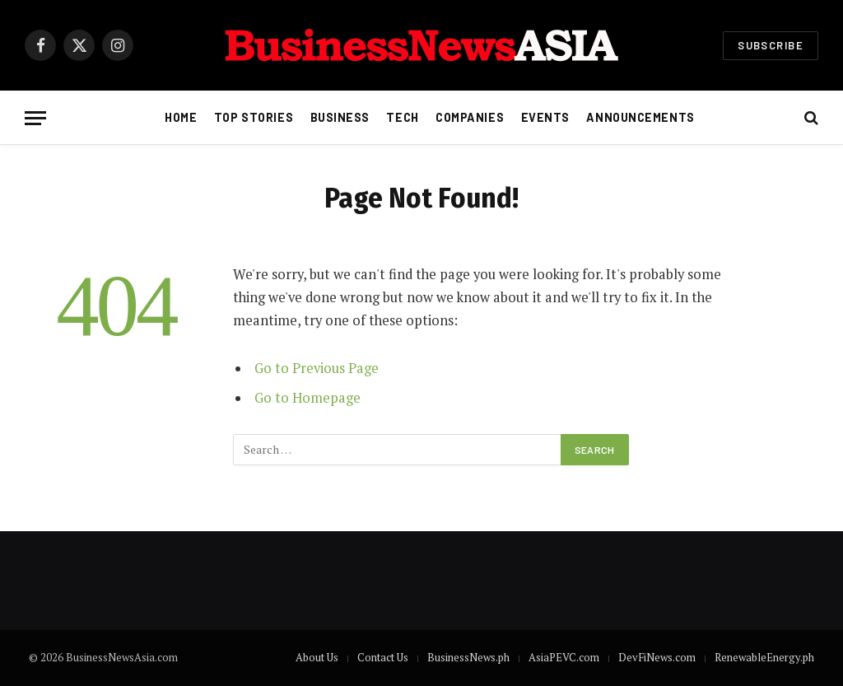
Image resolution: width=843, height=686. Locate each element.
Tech (402, 117)
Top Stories (253, 117)
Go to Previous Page (316, 368)
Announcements (640, 117)
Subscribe (770, 45)
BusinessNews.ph (468, 657)
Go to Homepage (307, 398)
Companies (469, 117)
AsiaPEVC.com (564, 657)
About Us (317, 657)
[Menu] (35, 118)
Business (340, 117)
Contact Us (382, 657)
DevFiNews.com (657, 657)
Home (181, 117)
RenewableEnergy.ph (764, 657)
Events (545, 117)
